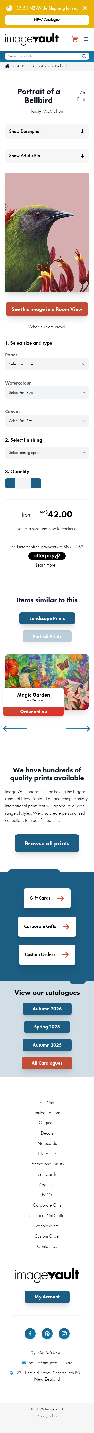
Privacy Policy (47, 1416)
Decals (47, 1133)
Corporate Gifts (47, 1205)
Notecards (47, 1143)
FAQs (47, 1195)
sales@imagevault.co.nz (47, 1363)
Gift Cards (47, 1174)
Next (78, 729)
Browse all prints (47, 843)
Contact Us (47, 1246)
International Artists (47, 1164)
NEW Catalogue (47, 19)
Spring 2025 (47, 1027)
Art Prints (23, 66)
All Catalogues (47, 1063)
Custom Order (47, 1236)
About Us (47, 1184)
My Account (47, 1297)
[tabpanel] (47, 684)
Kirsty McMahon (47, 111)
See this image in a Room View (47, 309)
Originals (47, 1122)
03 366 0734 (47, 1352)
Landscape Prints (47, 618)
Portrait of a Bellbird (52, 66)
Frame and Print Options (47, 1215)
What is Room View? (47, 327)
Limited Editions (47, 1112)
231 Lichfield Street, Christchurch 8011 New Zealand (47, 1376)
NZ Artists (47, 1153)
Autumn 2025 (47, 1045)
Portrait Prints (47, 636)
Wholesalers (47, 1226)
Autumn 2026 (47, 1009)
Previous (15, 729)
